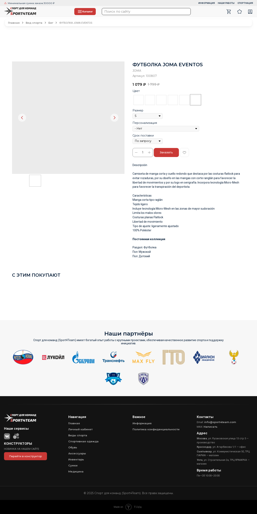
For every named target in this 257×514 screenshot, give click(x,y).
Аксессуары (77, 453)
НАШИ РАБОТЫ (226, 3)
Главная (74, 423)
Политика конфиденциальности (156, 429)
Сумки (73, 465)
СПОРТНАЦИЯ (245, 3)
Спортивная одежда (83, 441)
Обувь (72, 447)
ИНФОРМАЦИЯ (206, 3)
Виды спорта (77, 435)
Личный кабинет (80, 429)
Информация (142, 423)
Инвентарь (76, 459)
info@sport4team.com (220, 422)
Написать (210, 426)
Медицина (76, 471)
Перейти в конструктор (25, 456)
